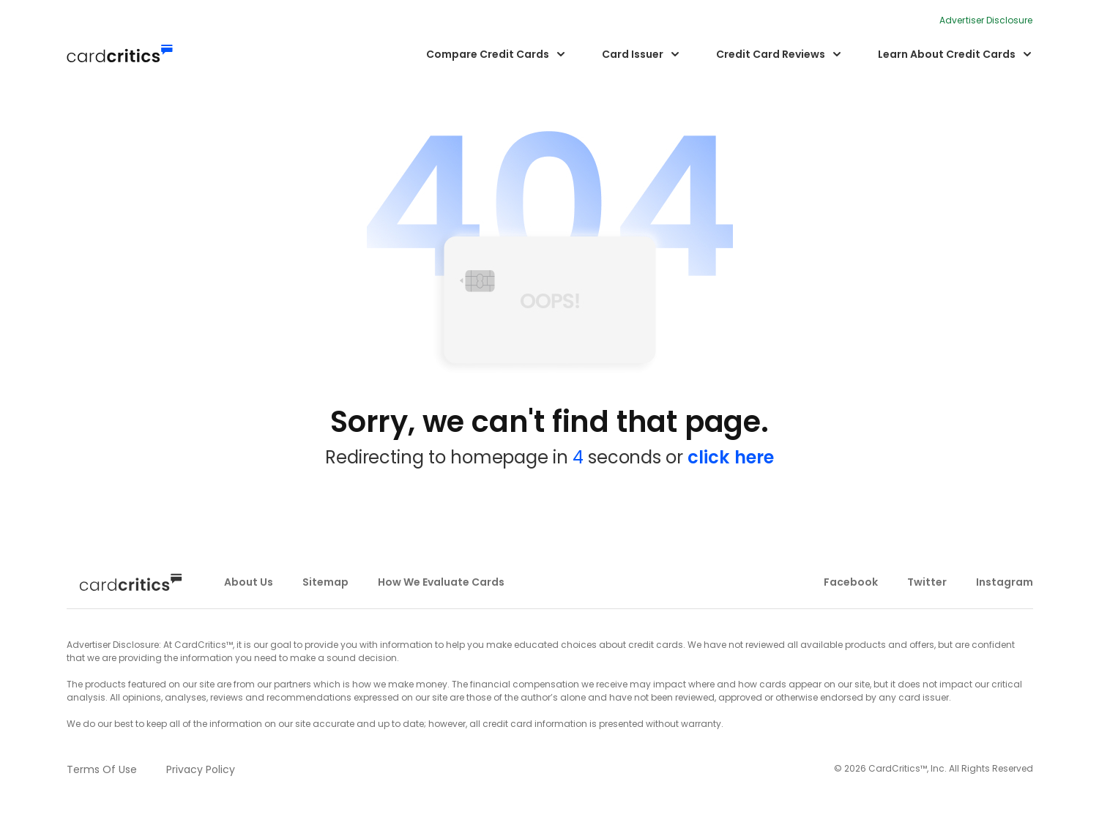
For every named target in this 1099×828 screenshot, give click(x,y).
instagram (1004, 582)
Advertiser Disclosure (985, 20)
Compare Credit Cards (487, 54)
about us (248, 582)
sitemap (325, 582)
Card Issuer (632, 54)
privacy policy (200, 769)
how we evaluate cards (441, 582)
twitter (927, 582)
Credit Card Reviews (770, 54)
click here (731, 457)
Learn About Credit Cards (947, 54)
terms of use (102, 769)
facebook (851, 582)
